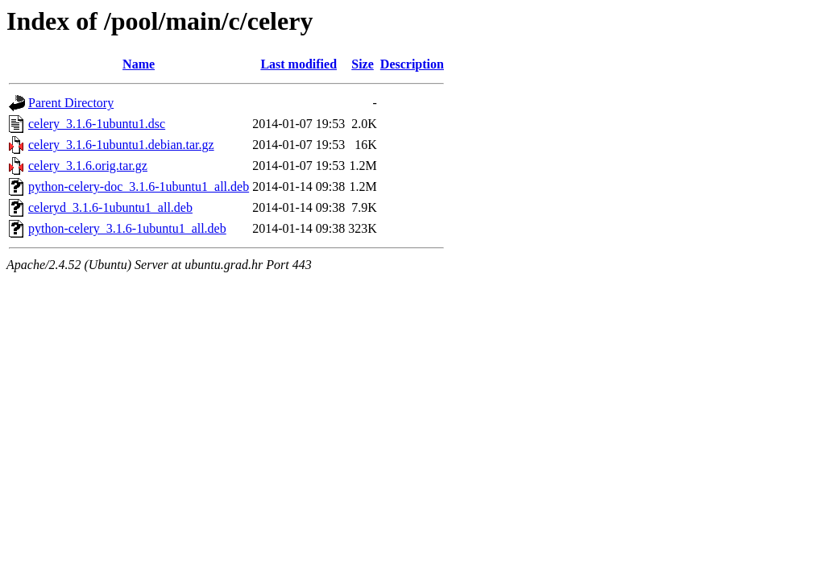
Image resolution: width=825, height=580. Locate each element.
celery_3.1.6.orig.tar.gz (87, 165)
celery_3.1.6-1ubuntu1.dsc (96, 123)
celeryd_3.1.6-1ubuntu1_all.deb (110, 207)
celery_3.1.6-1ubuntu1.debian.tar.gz (121, 144)
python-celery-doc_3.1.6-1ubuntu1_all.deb (138, 186)
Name (138, 64)
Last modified (298, 64)
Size (362, 64)
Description (412, 64)
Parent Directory (71, 103)
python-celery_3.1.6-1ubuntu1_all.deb (127, 228)
